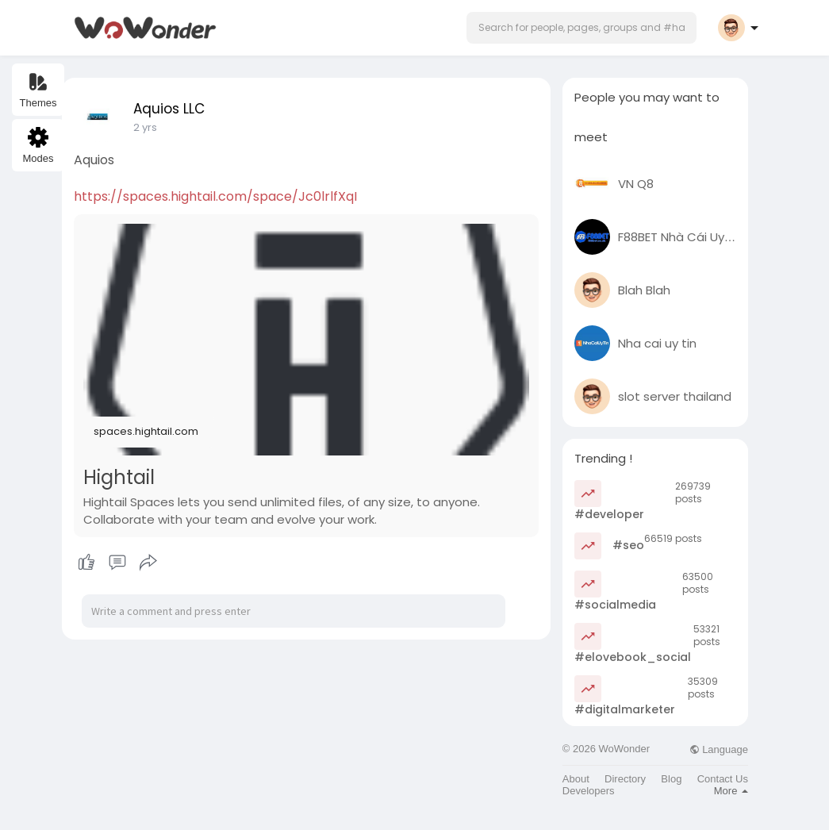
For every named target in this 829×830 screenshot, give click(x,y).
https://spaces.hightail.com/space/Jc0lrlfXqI (215, 196)
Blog (671, 779)
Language (718, 749)
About (575, 779)
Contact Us (722, 779)
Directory (625, 779)
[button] (581, 28)
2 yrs (145, 127)
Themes (38, 90)
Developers (588, 791)
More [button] (731, 791)
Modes (37, 145)
